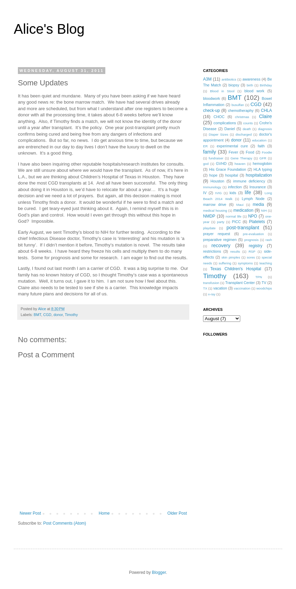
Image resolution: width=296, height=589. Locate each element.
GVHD (221, 163)
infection (235, 187)
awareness (251, 79)
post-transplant (242, 227)
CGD (47, 315)
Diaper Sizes (219, 134)
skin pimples (230, 257)
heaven (240, 164)
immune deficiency (249, 181)
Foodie (267, 152)
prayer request (216, 234)
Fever (233, 152)
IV (205, 193)
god (206, 164)
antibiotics (229, 79)
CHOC (218, 117)
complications (224, 123)
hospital (231, 175)
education (259, 140)
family (209, 152)
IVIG (218, 193)
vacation (220, 288)
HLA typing (263, 169)
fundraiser (216, 158)
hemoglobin (262, 163)
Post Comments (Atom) (64, 523)
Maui (240, 205)
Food (250, 152)
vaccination (242, 288)
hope (213, 175)
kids (233, 193)
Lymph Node (253, 199)
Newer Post (30, 513)
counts (248, 123)
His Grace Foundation (227, 169)
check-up (211, 110)
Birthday (266, 85)
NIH (264, 210)
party (220, 222)
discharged (243, 134)
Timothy (71, 315)
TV (264, 283)
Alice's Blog (49, 28)
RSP (252, 251)
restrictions (212, 251)
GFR (262, 158)
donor (58, 315)
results (235, 251)
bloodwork (211, 98)
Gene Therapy (241, 158)
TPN (258, 277)
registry (255, 245)
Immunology (212, 187)
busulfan (238, 105)
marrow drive (214, 204)
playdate (209, 228)
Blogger (159, 572)
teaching (266, 263)
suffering (225, 263)
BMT (37, 315)
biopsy (234, 85)
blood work (254, 91)
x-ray (211, 294)
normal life (234, 216)
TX (205, 288)
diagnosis (265, 129)
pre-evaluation (253, 234)
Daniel (229, 129)
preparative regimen (220, 240)
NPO (252, 216)
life (248, 192)
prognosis (251, 240)
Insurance (258, 187)
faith (261, 146)
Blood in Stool (222, 91)
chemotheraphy (240, 110)
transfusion (211, 283)
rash (268, 240)
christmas (242, 117)
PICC (236, 222)
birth (250, 85)
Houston (217, 181)
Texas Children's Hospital (235, 268)
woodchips (264, 288)
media (258, 204)
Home (104, 513)
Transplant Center (240, 283)
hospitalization (259, 175)
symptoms (245, 263)
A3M (207, 79)
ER (205, 146)
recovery (220, 245)
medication (243, 210)
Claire (265, 116)
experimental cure (232, 146)
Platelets (257, 221)
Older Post (177, 513)
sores (251, 257)
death (247, 129)
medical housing (215, 210)
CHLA (266, 110)
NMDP (209, 216)
